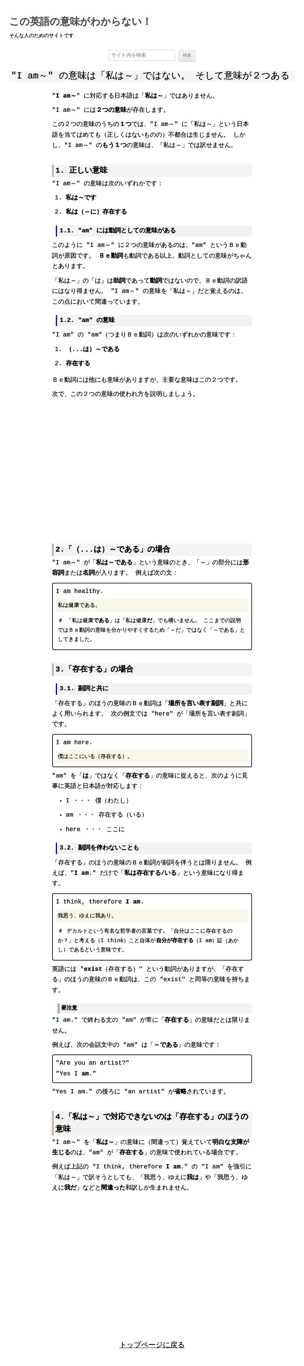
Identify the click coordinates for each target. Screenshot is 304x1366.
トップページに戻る (152, 1344)
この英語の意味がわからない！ (80, 22)
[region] (152, 465)
